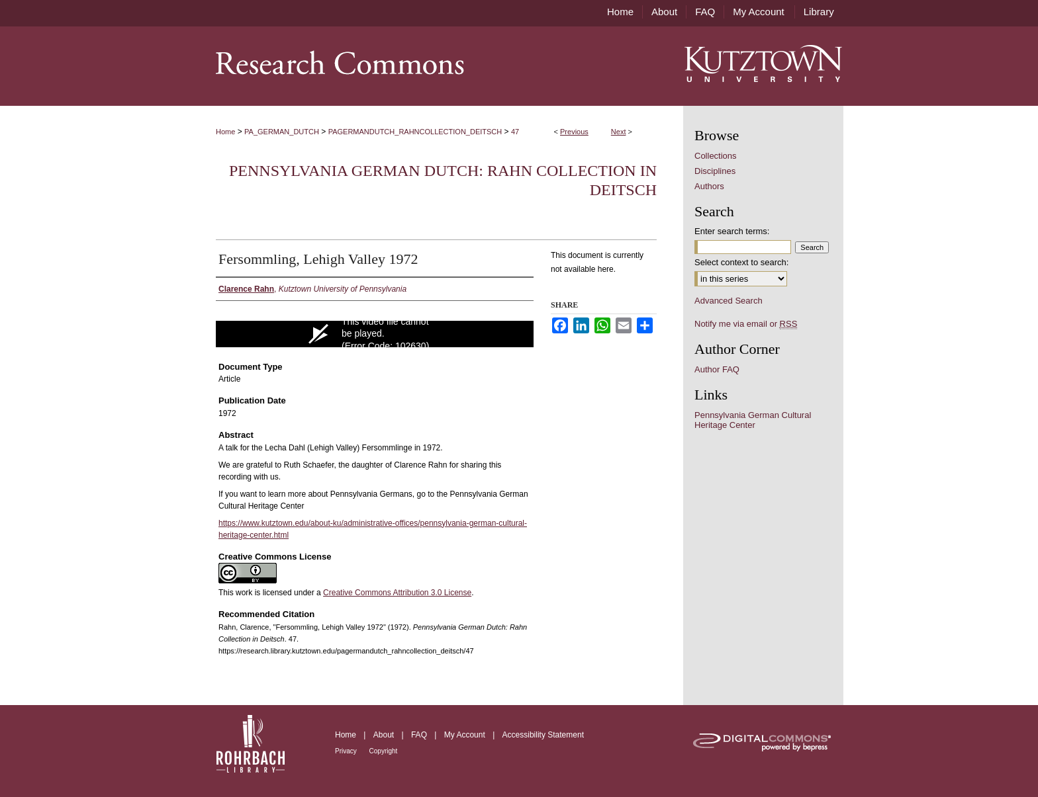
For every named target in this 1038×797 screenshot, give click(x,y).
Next (618, 132)
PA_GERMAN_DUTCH (281, 132)
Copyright (383, 751)
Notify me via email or (745, 324)
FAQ (420, 734)
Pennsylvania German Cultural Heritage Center (752, 420)
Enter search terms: (731, 231)
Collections (715, 156)
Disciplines (714, 171)
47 (515, 132)
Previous (574, 132)
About (385, 734)
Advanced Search (728, 301)
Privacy (347, 751)
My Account (465, 734)
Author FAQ (716, 369)
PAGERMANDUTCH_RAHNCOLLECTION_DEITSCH (415, 132)
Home (225, 132)
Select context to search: (741, 262)
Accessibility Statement (543, 734)
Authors (709, 186)
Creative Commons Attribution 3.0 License (397, 592)
